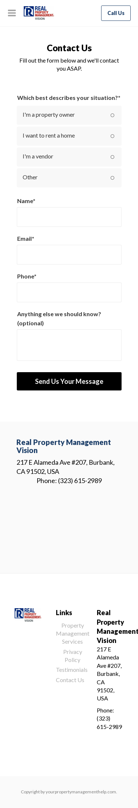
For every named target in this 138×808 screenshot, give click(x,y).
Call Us (115, 13)
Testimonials (72, 669)
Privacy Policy (72, 655)
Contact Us (70, 679)
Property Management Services (72, 633)
